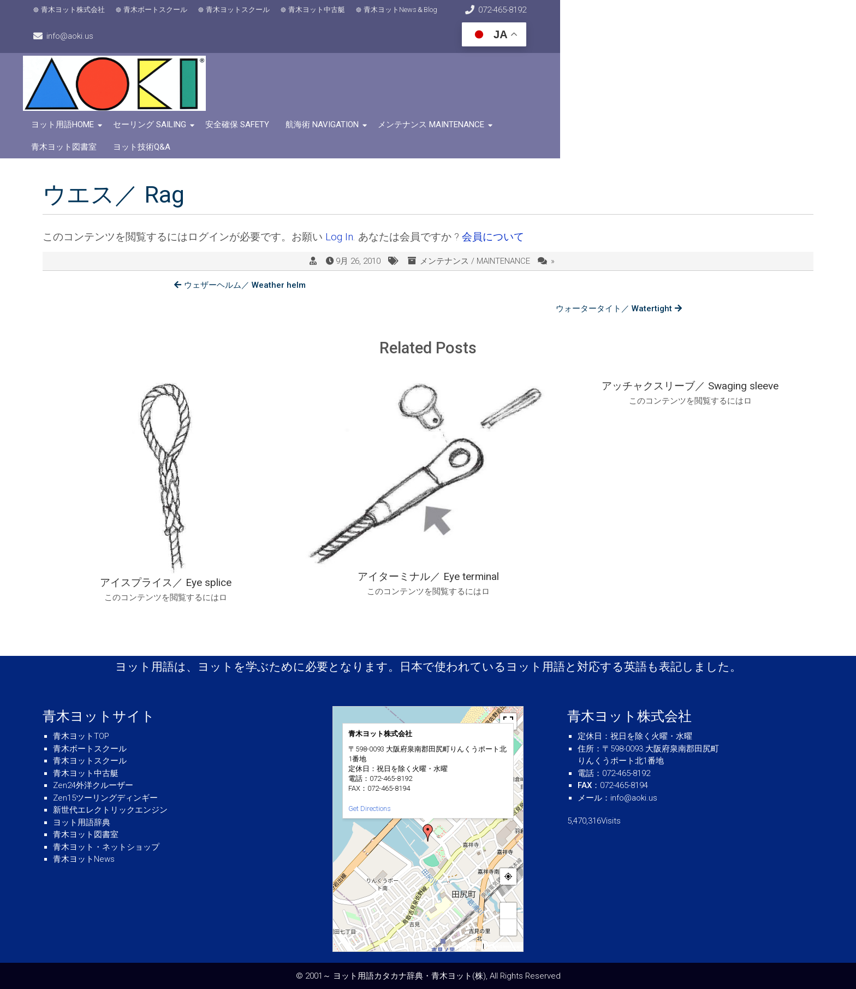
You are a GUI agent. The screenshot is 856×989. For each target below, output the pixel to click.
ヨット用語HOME (82, 109)
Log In (339, 198)
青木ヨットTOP (81, 736)
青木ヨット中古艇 (331, 17)
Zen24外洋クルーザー (93, 785)
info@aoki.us (662, 16)
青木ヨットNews (84, 859)
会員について (493, 198)
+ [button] (508, 910)
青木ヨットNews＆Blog (415, 17)
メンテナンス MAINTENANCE (450, 109)
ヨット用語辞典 (81, 822)
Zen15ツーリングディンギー (105, 798)
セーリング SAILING (169, 109)
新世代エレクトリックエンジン (110, 810)
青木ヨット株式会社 (88, 17)
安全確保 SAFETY (257, 109)
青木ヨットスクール (252, 17)
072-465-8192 (546, 16)
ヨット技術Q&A (633, 109)
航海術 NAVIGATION (341, 109)
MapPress (471, 946)
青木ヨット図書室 (555, 109)
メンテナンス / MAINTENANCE (475, 222)
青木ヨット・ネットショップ (106, 847)
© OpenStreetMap (503, 946)
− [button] (508, 927)
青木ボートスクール (170, 17)
